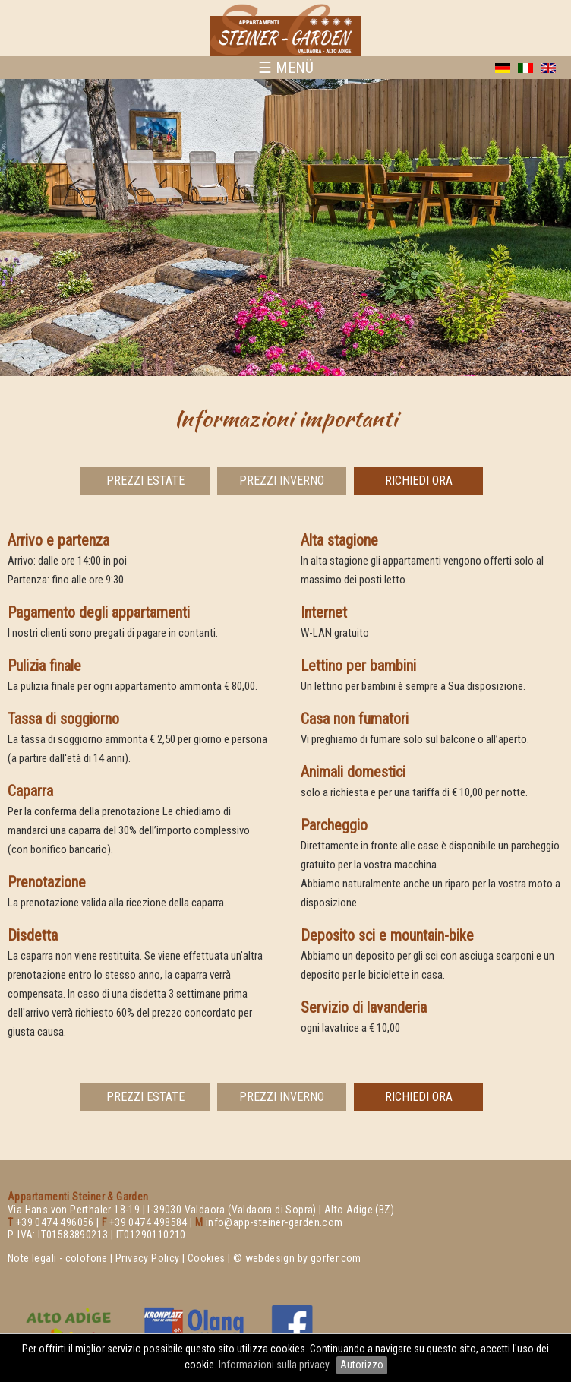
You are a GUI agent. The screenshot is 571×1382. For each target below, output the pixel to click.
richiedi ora (419, 480)
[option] (285, 227)
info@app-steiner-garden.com (274, 1222)
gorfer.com (336, 1258)
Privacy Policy (147, 1258)
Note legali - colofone (58, 1258)
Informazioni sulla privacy (275, 1364)
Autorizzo (361, 1364)
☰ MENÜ (286, 68)
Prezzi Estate (145, 480)
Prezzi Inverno (281, 480)
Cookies (207, 1258)
